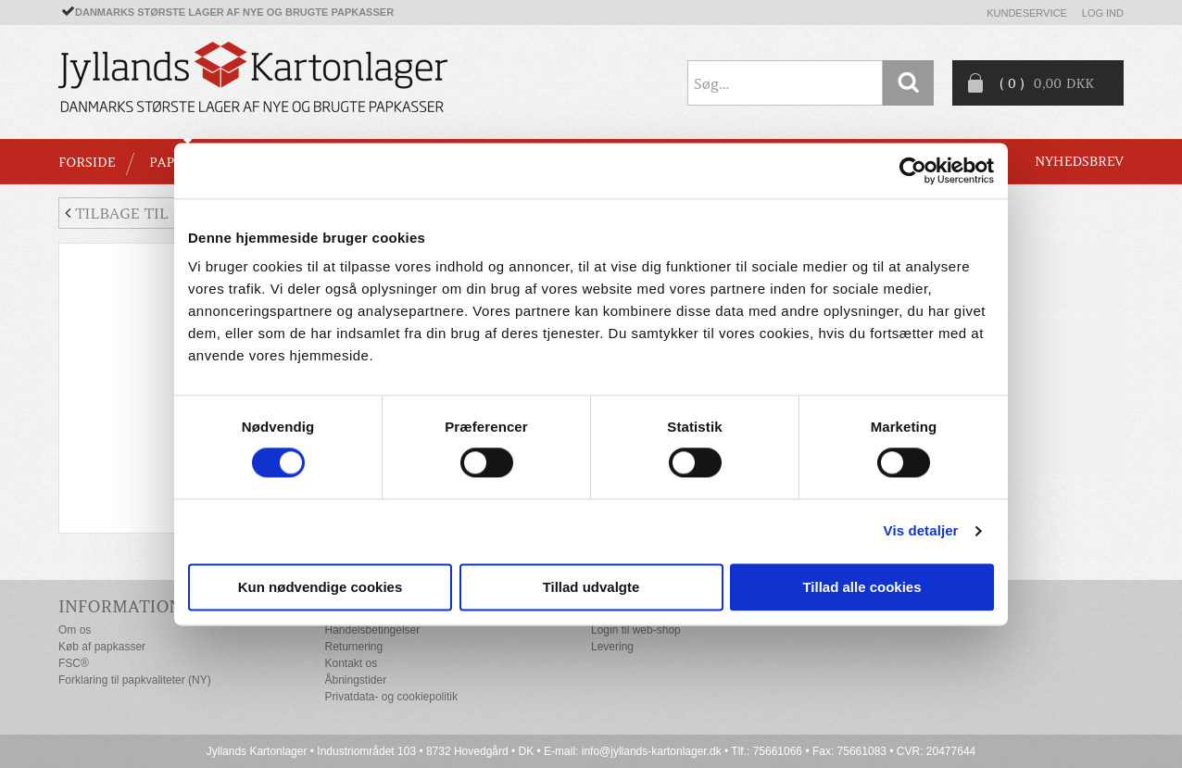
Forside (86, 162)
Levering (612, 646)
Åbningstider (356, 680)
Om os (74, 629)
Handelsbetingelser (373, 629)
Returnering (354, 646)
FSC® (73, 663)
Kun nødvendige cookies (320, 587)
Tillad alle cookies (861, 587)
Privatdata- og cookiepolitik (391, 696)
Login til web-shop (636, 629)
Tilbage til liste (139, 213)
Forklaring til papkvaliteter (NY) (134, 680)
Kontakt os (351, 663)
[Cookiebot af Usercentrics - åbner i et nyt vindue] (913, 170)
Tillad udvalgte (591, 587)
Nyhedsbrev (1079, 161)
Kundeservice (1027, 13)
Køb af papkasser (101, 646)
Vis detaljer (921, 531)
